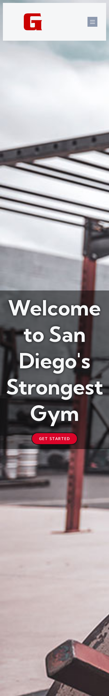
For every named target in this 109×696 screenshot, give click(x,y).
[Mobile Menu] (92, 22)
